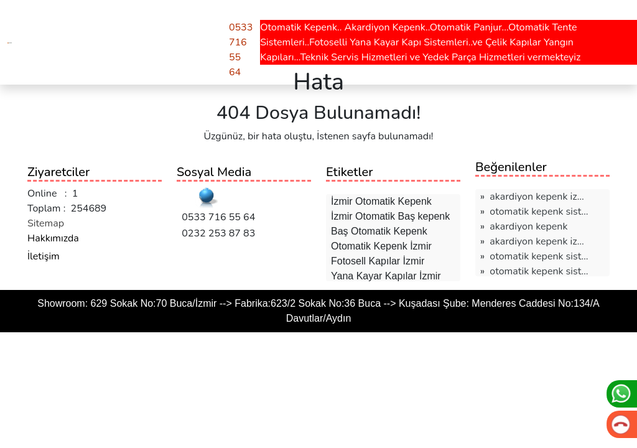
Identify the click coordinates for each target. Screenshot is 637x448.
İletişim (43, 256)
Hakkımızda (53, 238)
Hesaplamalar (140, 17)
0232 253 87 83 (216, 233)
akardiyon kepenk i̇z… (537, 196)
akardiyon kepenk (528, 226)
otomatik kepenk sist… (539, 211)
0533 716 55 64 (216, 217)
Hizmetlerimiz (59, 17)
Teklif (202, 17)
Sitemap (45, 223)
